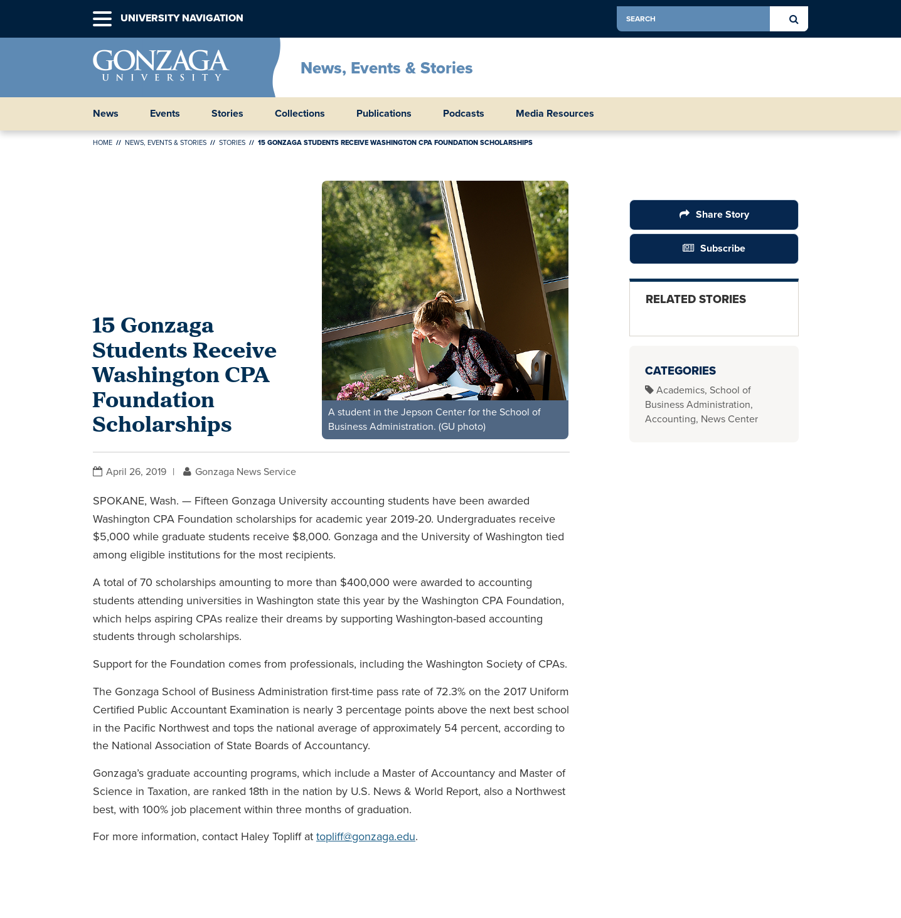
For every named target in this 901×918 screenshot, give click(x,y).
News (106, 113)
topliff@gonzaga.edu (365, 836)
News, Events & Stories (387, 68)
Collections (300, 113)
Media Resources (555, 113)
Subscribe (722, 248)
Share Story (722, 214)
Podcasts (463, 113)
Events (165, 113)
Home (102, 142)
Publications (384, 113)
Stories (227, 113)
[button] (102, 19)
